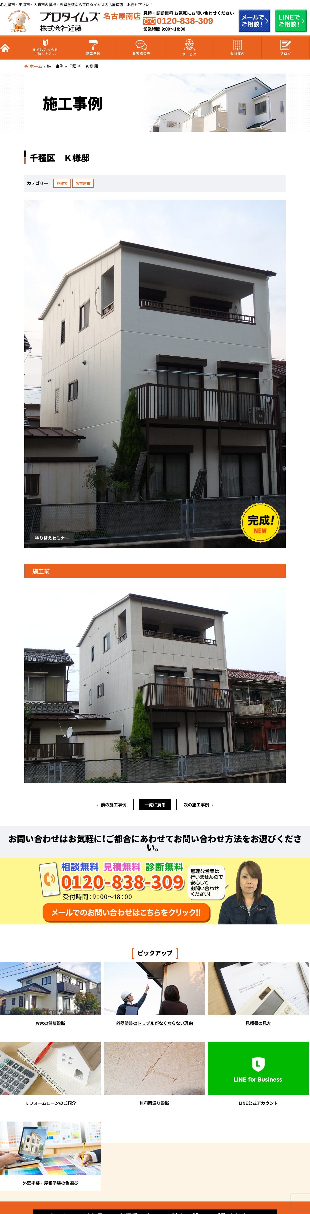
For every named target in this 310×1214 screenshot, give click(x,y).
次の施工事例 (196, 804)
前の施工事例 (113, 804)
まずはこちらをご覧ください (45, 47)
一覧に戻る (155, 804)
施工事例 (93, 47)
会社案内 (237, 48)
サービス (189, 47)
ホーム (36, 66)
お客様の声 (141, 47)
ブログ (285, 48)
